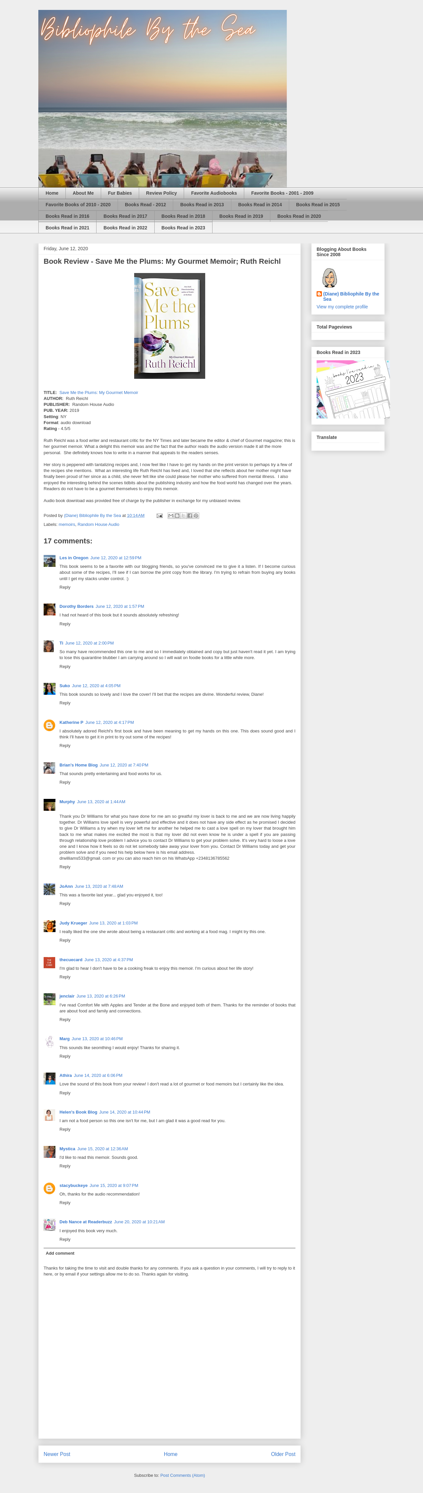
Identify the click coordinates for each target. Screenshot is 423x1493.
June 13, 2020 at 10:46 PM (97, 1038)
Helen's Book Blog (78, 1112)
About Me (83, 193)
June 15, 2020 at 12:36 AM (102, 1148)
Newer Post (57, 1454)
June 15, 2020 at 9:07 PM (114, 1185)
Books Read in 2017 (125, 216)
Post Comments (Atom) (182, 1475)
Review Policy (161, 193)
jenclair (67, 996)
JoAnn (66, 886)
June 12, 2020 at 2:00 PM (89, 643)
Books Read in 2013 (202, 204)
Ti (61, 643)
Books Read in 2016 (67, 216)
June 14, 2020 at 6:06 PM (98, 1075)
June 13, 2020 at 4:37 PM (108, 959)
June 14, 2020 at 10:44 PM (124, 1112)
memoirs (67, 524)
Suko (64, 685)
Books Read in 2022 (125, 227)
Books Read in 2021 (67, 227)
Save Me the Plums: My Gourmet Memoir (98, 392)
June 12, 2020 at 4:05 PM (96, 685)
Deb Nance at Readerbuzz (85, 1221)
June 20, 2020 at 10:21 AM (139, 1221)
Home (52, 193)
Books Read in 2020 (299, 216)
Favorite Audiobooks (214, 193)
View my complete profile (342, 306)
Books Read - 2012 (145, 204)
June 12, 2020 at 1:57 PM (120, 606)
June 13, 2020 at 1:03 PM (113, 923)
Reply (64, 587)
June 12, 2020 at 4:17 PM (109, 722)
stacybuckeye (73, 1185)
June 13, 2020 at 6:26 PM (101, 996)
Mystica (67, 1148)
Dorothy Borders (76, 606)
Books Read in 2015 (318, 204)
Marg (64, 1038)
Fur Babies (120, 193)
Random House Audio (98, 524)
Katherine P (71, 722)
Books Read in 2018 (183, 216)
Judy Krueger (73, 923)
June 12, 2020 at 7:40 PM (124, 765)
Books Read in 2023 (183, 227)
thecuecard (70, 959)
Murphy (67, 801)
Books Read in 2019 (241, 216)
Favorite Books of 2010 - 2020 (78, 204)
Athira (65, 1075)
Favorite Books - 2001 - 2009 (282, 193)
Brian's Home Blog (78, 765)
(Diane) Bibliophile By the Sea (351, 296)
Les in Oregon (73, 557)
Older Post (283, 1454)
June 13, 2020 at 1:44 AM (101, 801)
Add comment (60, 1253)
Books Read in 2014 (260, 204)
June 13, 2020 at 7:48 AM (99, 886)
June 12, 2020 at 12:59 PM (115, 557)
